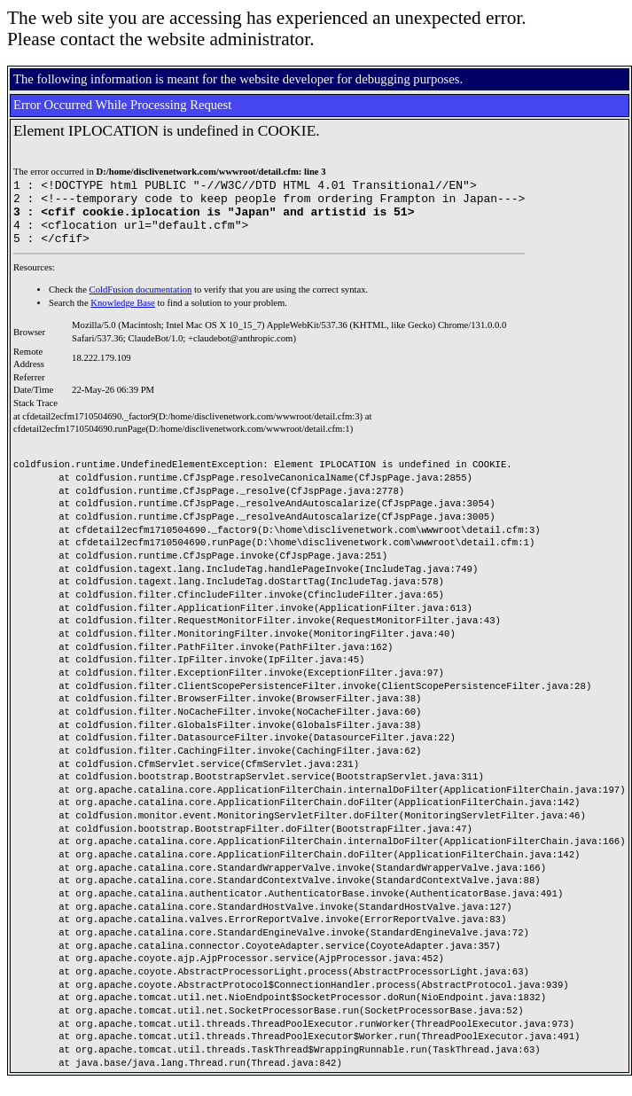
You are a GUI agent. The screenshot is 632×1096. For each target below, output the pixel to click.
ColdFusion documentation (141, 303)
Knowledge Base (122, 316)
